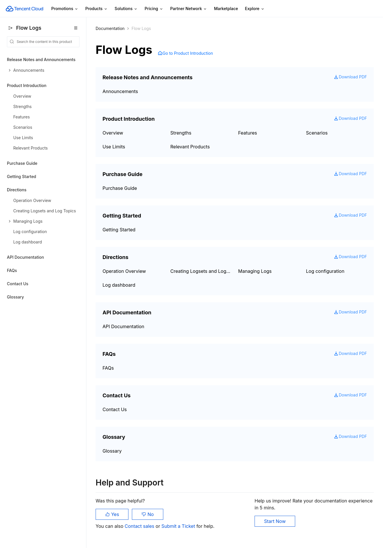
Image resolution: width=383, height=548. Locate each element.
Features (247, 133)
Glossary (15, 296)
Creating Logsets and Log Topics (201, 271)
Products (96, 9)
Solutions (126, 9)
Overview (113, 133)
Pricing (154, 9)
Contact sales (140, 526)
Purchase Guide (22, 163)
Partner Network (188, 9)
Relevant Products (190, 147)
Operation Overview (124, 271)
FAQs (12, 270)
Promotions (64, 9)
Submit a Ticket (178, 526)
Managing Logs (255, 271)
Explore (255, 9)
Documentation (110, 28)
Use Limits (114, 147)
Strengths (181, 133)
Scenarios (317, 133)
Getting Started (21, 176)
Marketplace (226, 8)
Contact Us (17, 283)
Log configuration (325, 271)
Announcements (120, 91)
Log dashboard (119, 285)
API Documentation (25, 257)
